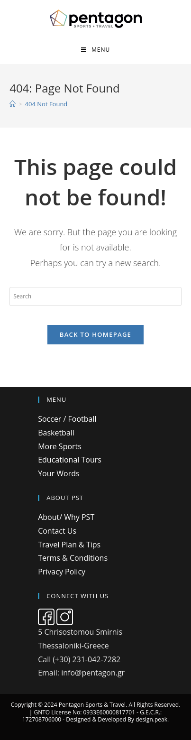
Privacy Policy (61, 571)
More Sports (60, 446)
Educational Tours (69, 459)
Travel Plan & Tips (69, 544)
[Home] (12, 104)
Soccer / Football (67, 419)
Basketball (56, 432)
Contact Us (57, 531)
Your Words (58, 473)
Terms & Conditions (73, 558)
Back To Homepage (95, 334)
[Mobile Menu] (95, 49)
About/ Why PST (66, 517)
